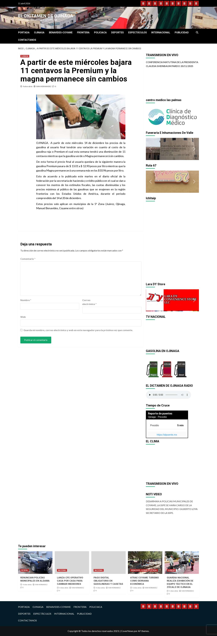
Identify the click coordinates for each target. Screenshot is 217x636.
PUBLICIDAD (182, 32)
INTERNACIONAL (160, 32)
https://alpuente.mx (167, 434)
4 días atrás (27, 585)
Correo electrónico (89, 302)
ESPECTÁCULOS (137, 32)
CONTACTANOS (27, 39)
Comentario (27, 258)
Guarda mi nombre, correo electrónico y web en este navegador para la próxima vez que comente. (78, 330)
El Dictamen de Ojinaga (45, 15)
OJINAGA (39, 32)
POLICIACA (100, 32)
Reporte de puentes (160, 413)
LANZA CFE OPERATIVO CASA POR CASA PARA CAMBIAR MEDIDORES (70, 580)
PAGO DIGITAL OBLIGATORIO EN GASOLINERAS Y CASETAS (108, 580)
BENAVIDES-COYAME (60, 32)
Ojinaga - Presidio (157, 417)
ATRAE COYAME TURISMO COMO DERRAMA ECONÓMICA (144, 580)
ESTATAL (24, 570)
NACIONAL (62, 570)
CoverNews (127, 631)
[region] (172, 116)
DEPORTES (117, 32)
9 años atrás (28, 86)
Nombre (25, 300)
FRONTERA (83, 32)
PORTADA (24, 32)
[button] (150, 116)
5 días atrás (137, 588)
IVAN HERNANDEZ (43, 86)
